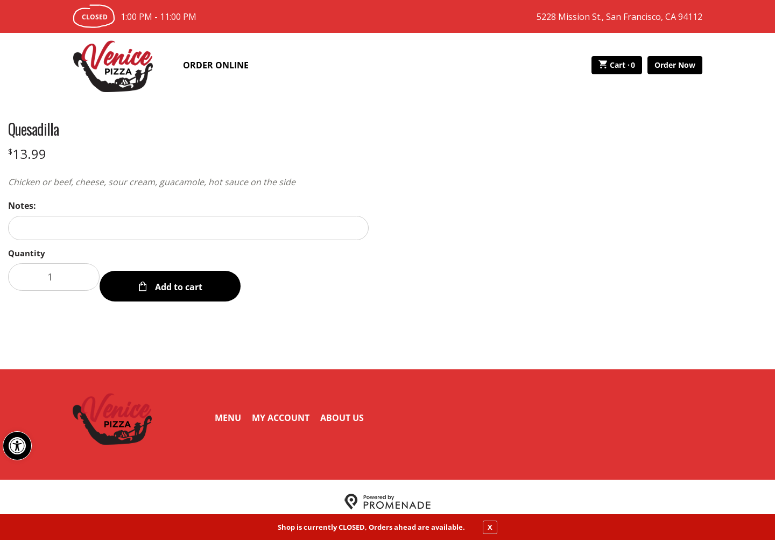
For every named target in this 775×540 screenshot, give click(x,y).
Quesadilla (33, 129)
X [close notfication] (490, 527)
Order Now (674, 65)
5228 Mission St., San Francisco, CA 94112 (619, 17)
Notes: (22, 206)
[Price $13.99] (27, 154)
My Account (280, 408)
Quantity (26, 253)
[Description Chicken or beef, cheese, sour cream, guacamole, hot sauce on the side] (188, 182)
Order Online (216, 65)
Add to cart (177, 277)
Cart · (617, 65)
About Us (342, 408)
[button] (17, 445)
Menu (228, 408)
